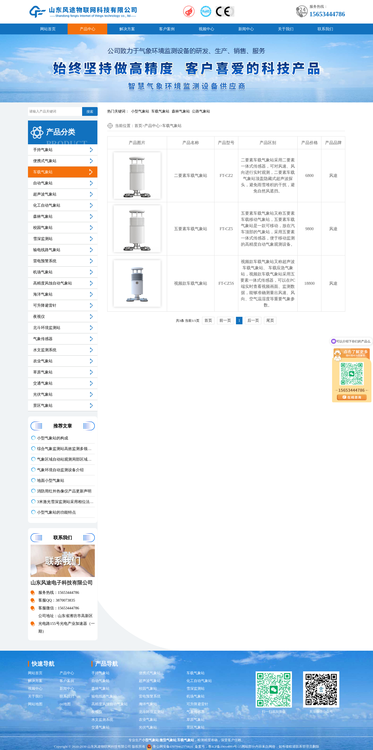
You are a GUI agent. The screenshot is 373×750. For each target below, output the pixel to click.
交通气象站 (43, 383)
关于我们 (285, 29)
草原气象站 (43, 372)
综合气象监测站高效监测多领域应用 (66, 449)
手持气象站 (43, 150)
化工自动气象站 (46, 205)
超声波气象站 (44, 194)
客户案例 (167, 29)
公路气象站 (201, 111)
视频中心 (206, 29)
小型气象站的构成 (52, 438)
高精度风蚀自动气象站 (52, 283)
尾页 (270, 320)
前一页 (225, 320)
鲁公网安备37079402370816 (169, 746)
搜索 (90, 112)
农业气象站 (43, 361)
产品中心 (87, 29)
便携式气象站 (44, 161)
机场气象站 (43, 272)
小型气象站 (140, 111)
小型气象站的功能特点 (56, 512)
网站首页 (48, 29)
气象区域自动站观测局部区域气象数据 (66, 459)
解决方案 (127, 29)
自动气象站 (43, 183)
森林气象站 (181, 111)
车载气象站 (160, 111)
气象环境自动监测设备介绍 (60, 470)
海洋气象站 (43, 294)
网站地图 (35, 704)
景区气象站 (43, 405)
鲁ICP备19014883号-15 (225, 746)
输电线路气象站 (46, 250)
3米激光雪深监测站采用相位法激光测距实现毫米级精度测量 (66, 502)
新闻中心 (246, 29)
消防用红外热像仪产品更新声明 (64, 491)
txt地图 (65, 704)
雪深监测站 (43, 239)
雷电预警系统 (44, 261)
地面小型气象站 (50, 480)
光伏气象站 (43, 394)
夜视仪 (39, 316)
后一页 (253, 320)
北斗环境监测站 (46, 328)
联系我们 (325, 29)
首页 (138, 126)
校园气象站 (43, 228)
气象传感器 (43, 339)
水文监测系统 (44, 350)
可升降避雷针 (44, 305)
